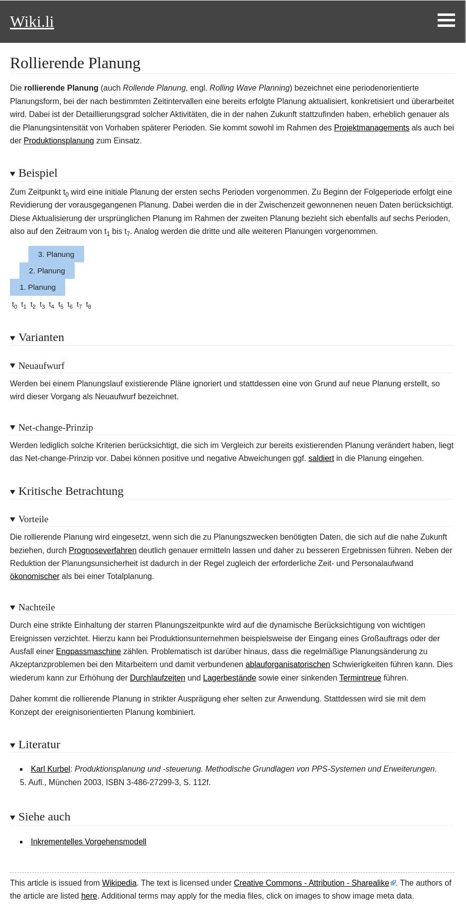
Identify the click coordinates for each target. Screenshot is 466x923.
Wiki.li (32, 21)
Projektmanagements (371, 127)
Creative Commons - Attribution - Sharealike (311, 883)
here (89, 896)
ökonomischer (35, 576)
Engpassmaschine (88, 651)
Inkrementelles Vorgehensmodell (88, 841)
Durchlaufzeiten (157, 678)
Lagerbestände (229, 678)
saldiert (322, 458)
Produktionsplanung (59, 140)
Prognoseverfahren (102, 550)
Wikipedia (119, 883)
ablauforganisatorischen (287, 664)
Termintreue (360, 678)
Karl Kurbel (50, 769)
